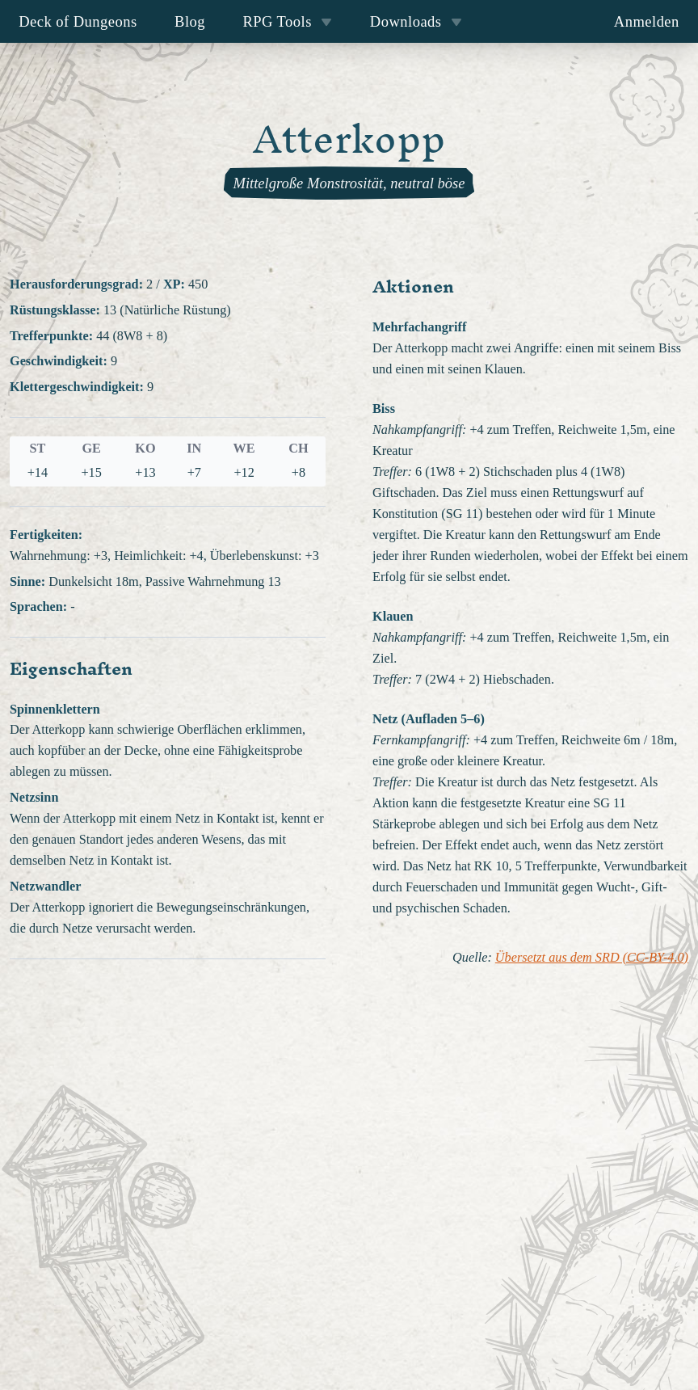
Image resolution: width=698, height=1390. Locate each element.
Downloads (416, 21)
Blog (189, 21)
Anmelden (646, 21)
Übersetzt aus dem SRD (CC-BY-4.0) (591, 957)
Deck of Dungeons (78, 21)
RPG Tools (287, 21)
